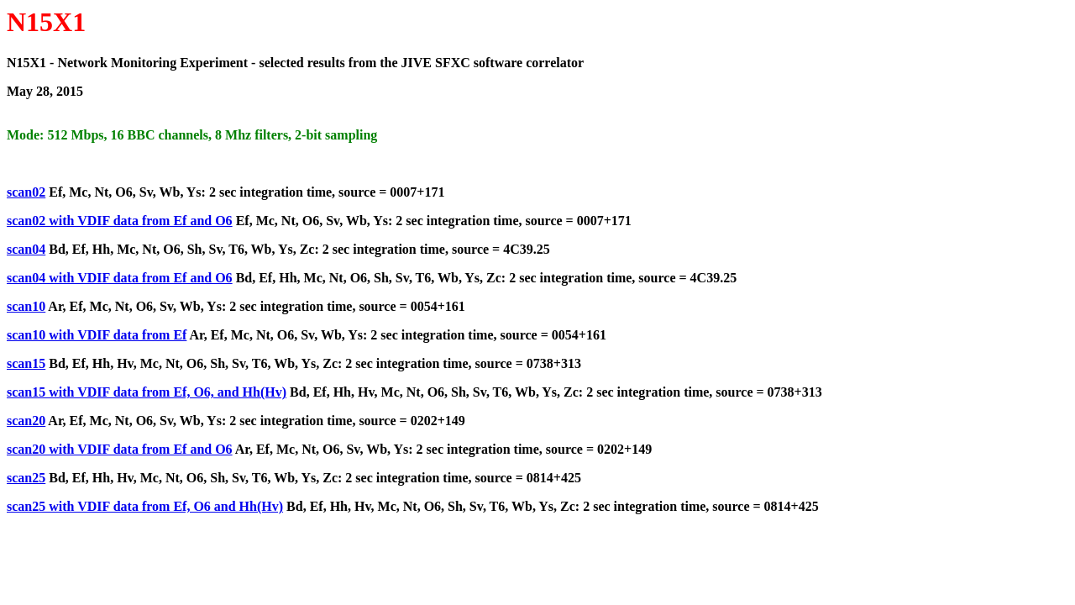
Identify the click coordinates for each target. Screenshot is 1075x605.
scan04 (26, 249)
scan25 (26, 478)
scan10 (26, 306)
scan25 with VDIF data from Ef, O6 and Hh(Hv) (145, 506)
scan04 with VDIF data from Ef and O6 (120, 278)
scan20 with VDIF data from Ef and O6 (120, 449)
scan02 (26, 192)
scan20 (26, 420)
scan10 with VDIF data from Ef (96, 335)
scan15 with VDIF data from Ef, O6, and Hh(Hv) (146, 392)
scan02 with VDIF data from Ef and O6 (120, 220)
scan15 (26, 363)
